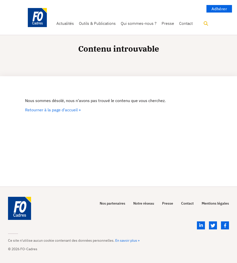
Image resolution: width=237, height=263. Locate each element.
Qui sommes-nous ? (139, 23)
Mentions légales (215, 203)
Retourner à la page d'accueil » (53, 109)
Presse (168, 23)
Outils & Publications (97, 23)
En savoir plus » (127, 240)
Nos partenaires (112, 203)
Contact (186, 23)
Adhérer (219, 8)
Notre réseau (143, 203)
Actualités (65, 23)
